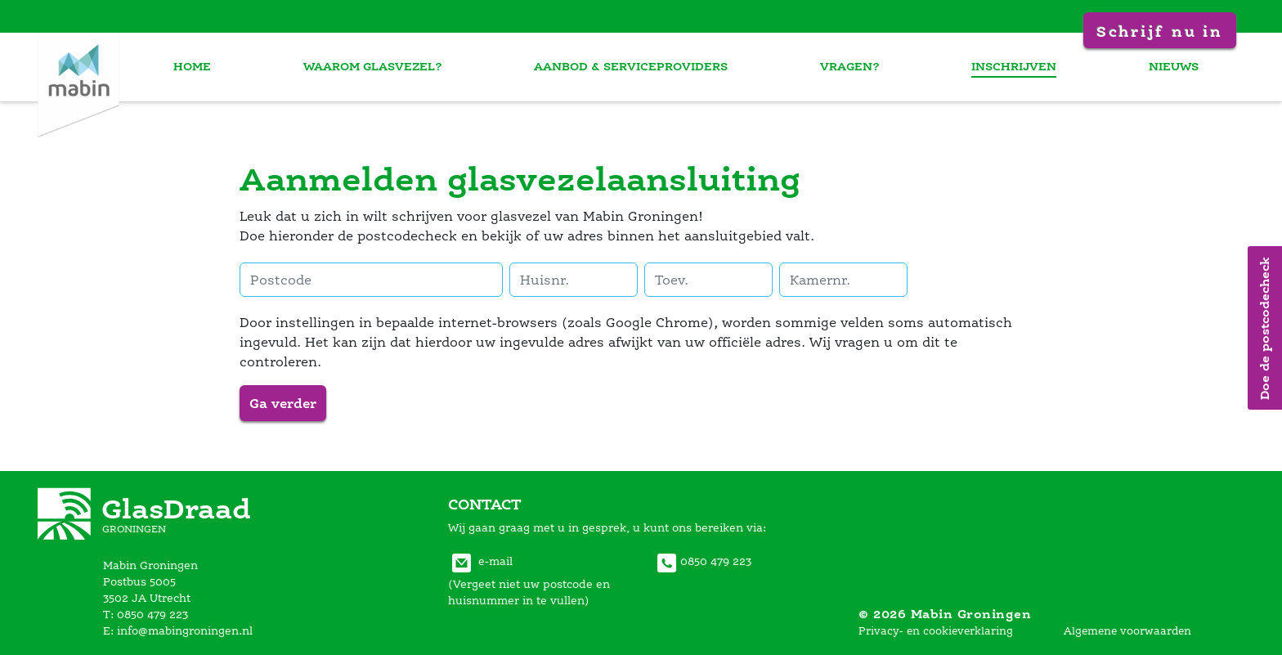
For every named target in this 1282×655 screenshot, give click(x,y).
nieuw (1175, 66)
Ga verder (282, 403)
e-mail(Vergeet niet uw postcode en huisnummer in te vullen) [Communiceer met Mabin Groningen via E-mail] (529, 581)
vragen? (856, 66)
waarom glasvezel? (385, 66)
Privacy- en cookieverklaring (935, 631)
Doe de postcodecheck (1264, 327)
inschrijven (1017, 66)
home (207, 66)
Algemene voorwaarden (1127, 631)
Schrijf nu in (1159, 31)
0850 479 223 (702, 561)
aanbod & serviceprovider (640, 66)
